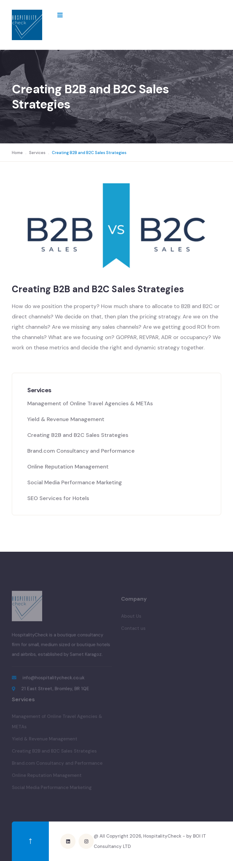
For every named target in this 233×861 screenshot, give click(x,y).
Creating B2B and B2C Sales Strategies (77, 435)
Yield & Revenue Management (65, 419)
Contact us (133, 630)
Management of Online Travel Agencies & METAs (90, 403)
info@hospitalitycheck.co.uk (53, 679)
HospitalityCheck (162, 836)
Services (37, 152)
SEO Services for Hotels (58, 498)
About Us (131, 618)
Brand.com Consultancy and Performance (81, 451)
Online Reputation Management (68, 466)
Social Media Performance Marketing (75, 482)
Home (17, 152)
